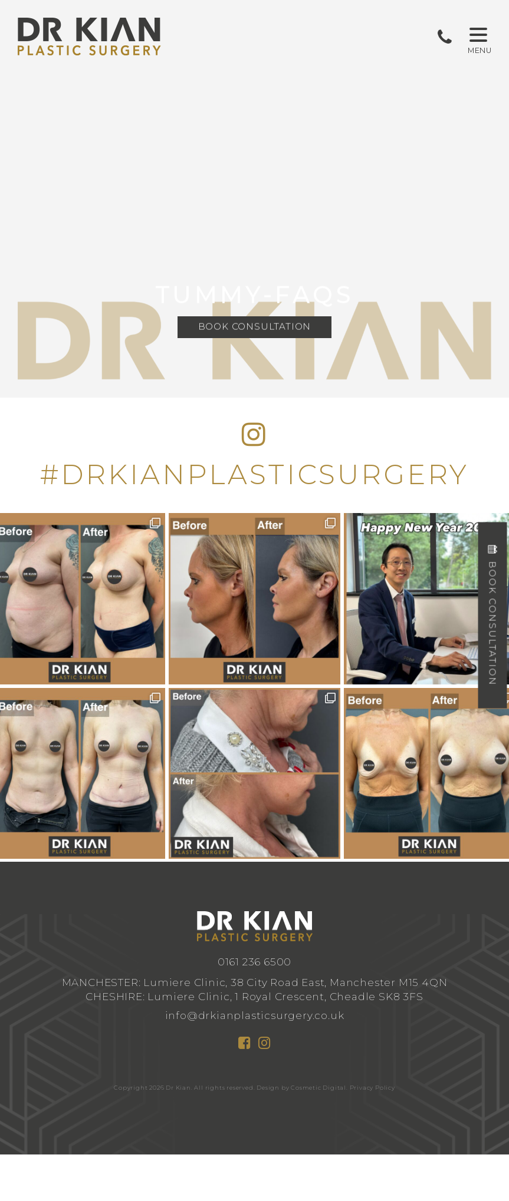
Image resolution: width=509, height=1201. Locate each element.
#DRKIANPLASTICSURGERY (254, 474)
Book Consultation (254, 327)
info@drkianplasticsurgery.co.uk (254, 1015)
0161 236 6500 (254, 961)
